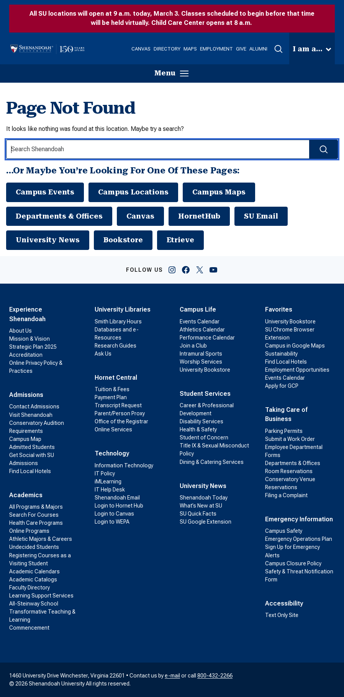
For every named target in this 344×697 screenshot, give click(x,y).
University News (48, 240)
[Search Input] (172, 149)
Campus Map (25, 439)
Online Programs (29, 531)
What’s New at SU (201, 506)
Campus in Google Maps (295, 346)
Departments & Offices (59, 216)
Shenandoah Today (204, 498)
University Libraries (123, 309)
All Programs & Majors (36, 507)
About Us (20, 331)
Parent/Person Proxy (120, 413)
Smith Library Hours (118, 321)
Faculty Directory (29, 587)
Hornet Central (116, 377)
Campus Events (45, 192)
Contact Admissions (34, 406)
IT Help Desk (110, 489)
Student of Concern (204, 437)
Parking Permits (284, 431)
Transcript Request (118, 405)
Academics (26, 495)
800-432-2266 (215, 676)
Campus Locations (133, 192)
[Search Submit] (323, 149)
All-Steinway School (33, 604)
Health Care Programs (36, 523)
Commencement (29, 628)
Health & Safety (198, 429)
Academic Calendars (34, 571)
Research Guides (115, 346)
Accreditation (26, 355)
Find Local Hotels (30, 471)
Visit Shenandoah (30, 415)
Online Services (113, 429)
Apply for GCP (281, 386)
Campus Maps (219, 192)
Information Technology (124, 465)
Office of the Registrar (121, 421)
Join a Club (193, 346)
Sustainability (281, 354)
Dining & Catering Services (212, 462)
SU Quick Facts (198, 514)
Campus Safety (283, 531)
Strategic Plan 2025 (33, 347)
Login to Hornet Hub (119, 506)
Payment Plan (111, 397)
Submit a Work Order (290, 439)
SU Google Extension (205, 522)
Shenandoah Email (117, 498)
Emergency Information (299, 519)
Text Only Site (281, 615)
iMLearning (108, 481)
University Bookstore (205, 370)
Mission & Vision (29, 339)
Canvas (140, 216)
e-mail (172, 676)
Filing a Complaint (286, 495)
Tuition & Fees (112, 389)
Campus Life (198, 309)
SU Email (261, 216)
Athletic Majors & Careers (40, 539)
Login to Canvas (114, 514)
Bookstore (123, 240)
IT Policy (105, 473)
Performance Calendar (207, 338)
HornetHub (199, 216)
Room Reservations (289, 471)
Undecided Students (34, 547)
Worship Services (201, 362)
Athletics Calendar (202, 329)
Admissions (26, 394)
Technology (112, 453)
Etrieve (180, 240)
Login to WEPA (112, 522)
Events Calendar (200, 321)
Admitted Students (32, 447)
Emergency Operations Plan (298, 539)
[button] (278, 49)
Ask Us (103, 354)
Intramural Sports (201, 354)
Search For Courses (34, 515)
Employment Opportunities (297, 370)
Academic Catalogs (33, 579)
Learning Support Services (41, 596)
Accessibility (284, 603)
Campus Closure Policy (293, 563)
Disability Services (201, 421)
